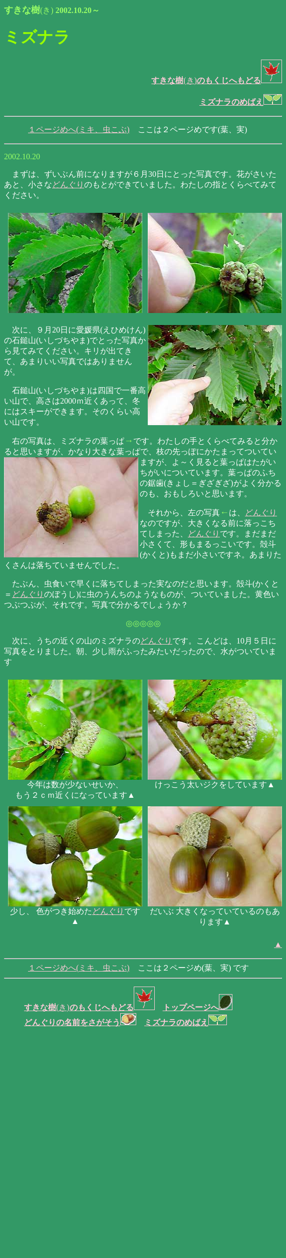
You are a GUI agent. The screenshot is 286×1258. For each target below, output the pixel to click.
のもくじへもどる (239, 80)
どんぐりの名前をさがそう (80, 1022)
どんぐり (68, 184)
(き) (174, 80)
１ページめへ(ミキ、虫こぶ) (79, 129)
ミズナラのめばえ (240, 102)
